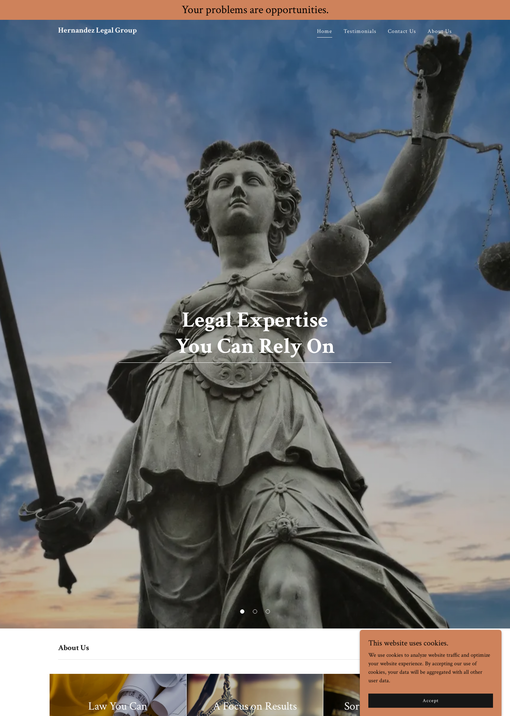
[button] (242, 611)
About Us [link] (439, 31)
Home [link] (324, 31)
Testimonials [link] (360, 31)
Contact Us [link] (402, 31)
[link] (97, 31)
